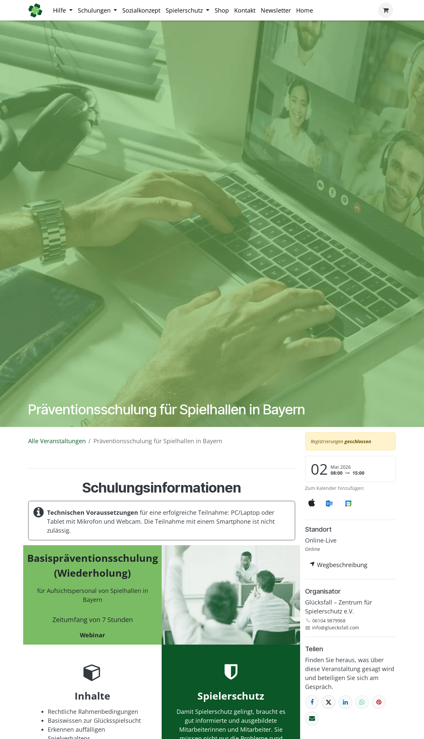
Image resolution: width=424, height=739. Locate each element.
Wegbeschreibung (338, 565)
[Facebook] (312, 702)
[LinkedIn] (345, 702)
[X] (328, 702)
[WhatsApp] (362, 702)
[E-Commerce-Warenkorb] (385, 10)
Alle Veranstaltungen (57, 441)
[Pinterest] (379, 702)
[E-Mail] (312, 718)
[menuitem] (62, 10)
